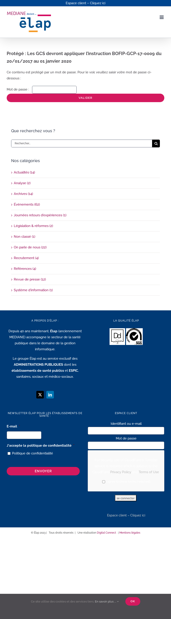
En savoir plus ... (107, 601)
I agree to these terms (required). (126, 481)
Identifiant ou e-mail (126, 424)
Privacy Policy (120, 472)
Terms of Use (149, 472)
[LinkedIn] (50, 394)
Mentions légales (129, 532)
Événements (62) (27, 204)
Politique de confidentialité (32, 453)
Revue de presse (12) (30, 279)
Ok (132, 601)
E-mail (13, 426)
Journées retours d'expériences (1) (40, 215)
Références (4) (25, 269)
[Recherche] (156, 143)
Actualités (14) (24, 172)
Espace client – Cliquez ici (126, 515)
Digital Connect (106, 532)
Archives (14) (23, 194)
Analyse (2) (22, 183)
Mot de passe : (42, 89)
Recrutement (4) (26, 258)
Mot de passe (126, 438)
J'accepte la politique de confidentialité (40, 446)
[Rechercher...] (81, 143)
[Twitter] (40, 394)
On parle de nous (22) (30, 247)
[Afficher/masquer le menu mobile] (162, 17)
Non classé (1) (24, 237)
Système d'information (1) (33, 290)
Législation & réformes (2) (33, 226)
